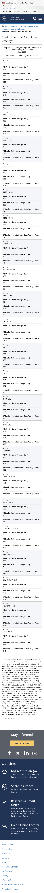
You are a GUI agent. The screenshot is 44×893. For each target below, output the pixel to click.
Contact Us (36, 11)
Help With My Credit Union (11, 11)
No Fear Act (7, 871)
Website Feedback (10, 889)
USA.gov (5, 880)
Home (7, 26)
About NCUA (7, 844)
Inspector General (10, 867)
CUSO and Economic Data (28, 26)
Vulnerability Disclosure (12, 884)
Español (26, 11)
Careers (5, 858)
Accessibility (7, 849)
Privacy (5, 875)
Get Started (22, 743)
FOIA (4, 862)
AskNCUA (6, 853)
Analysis (14, 26)
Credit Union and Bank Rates (14, 29)
